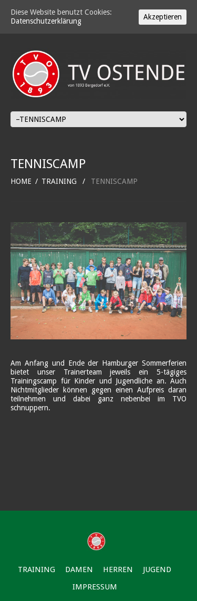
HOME (21, 181)
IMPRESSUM (94, 587)
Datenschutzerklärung (46, 21)
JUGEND (157, 569)
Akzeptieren (162, 17)
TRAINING (59, 181)
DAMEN (79, 569)
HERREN (118, 569)
